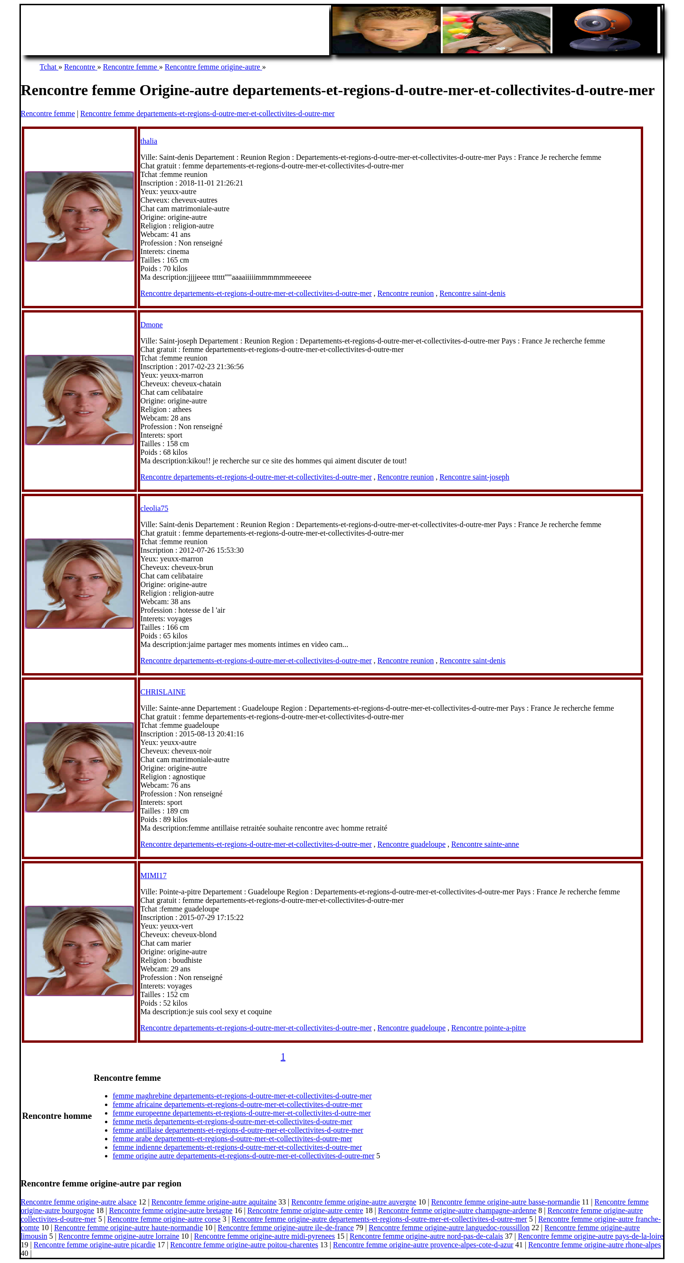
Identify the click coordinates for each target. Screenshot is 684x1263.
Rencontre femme (48, 113)
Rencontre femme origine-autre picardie (94, 1245)
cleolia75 (155, 508)
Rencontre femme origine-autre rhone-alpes (594, 1245)
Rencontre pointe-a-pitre (488, 1028)
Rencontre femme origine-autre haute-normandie (128, 1228)
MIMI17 (154, 875)
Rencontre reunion (406, 293)
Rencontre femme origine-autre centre (305, 1210)
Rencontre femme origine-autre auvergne (353, 1202)
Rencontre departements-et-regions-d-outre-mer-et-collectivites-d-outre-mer (256, 293)
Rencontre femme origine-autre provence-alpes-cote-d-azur (423, 1245)
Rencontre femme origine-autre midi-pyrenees (264, 1236)
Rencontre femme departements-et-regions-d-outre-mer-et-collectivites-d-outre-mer (207, 113)
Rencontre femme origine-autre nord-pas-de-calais (426, 1236)
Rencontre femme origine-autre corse (164, 1219)
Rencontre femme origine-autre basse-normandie (505, 1202)
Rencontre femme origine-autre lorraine (119, 1236)
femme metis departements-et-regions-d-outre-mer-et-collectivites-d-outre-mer (232, 1121)
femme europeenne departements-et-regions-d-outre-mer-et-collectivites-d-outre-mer (241, 1113)
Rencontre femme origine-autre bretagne (171, 1210)
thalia (149, 141)
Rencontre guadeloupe (412, 844)
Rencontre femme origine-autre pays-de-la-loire (590, 1236)
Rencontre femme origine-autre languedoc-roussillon (449, 1228)
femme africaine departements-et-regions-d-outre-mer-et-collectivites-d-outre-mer (237, 1104)
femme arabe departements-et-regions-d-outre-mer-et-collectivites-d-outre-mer (232, 1139)
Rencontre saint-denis (472, 293)
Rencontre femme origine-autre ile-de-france (286, 1228)
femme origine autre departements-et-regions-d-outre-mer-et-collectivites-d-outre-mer (243, 1156)
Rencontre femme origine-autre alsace (79, 1202)
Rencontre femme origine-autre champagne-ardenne (457, 1210)
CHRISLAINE (163, 692)
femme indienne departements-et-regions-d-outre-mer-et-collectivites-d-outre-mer (237, 1147)
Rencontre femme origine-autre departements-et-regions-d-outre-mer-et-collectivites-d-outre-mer (379, 1219)
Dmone (152, 325)
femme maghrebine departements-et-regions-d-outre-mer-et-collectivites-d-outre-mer (242, 1096)
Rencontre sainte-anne (485, 844)
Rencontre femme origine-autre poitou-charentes (244, 1245)
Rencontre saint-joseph (474, 477)
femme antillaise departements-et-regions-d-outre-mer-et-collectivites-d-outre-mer (238, 1130)
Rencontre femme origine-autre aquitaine (214, 1202)
